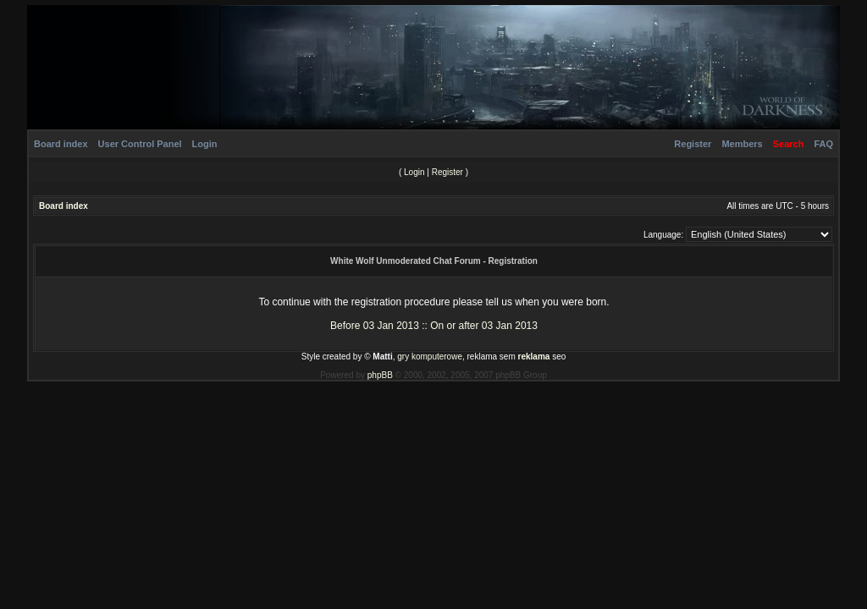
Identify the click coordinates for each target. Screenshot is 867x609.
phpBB (380, 375)
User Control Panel (140, 144)
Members (741, 144)
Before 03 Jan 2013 (374, 326)
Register (692, 144)
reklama (534, 356)
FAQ (823, 144)
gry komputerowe (429, 356)
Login (205, 144)
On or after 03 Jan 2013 (484, 326)
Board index (61, 144)
